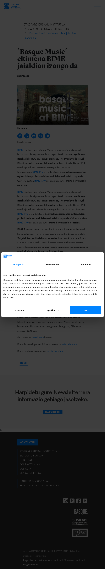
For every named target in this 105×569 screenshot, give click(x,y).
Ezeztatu (19, 310)
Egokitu (52, 310)
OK (85, 310)
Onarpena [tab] (18, 264)
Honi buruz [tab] (87, 264)
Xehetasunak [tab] (52, 264)
